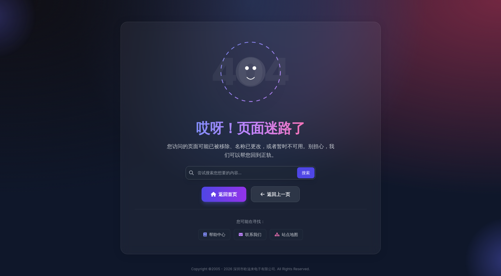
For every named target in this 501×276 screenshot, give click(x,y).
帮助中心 (214, 234)
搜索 (306, 172)
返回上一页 (275, 194)
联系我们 (250, 234)
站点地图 (286, 234)
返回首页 (224, 194)
